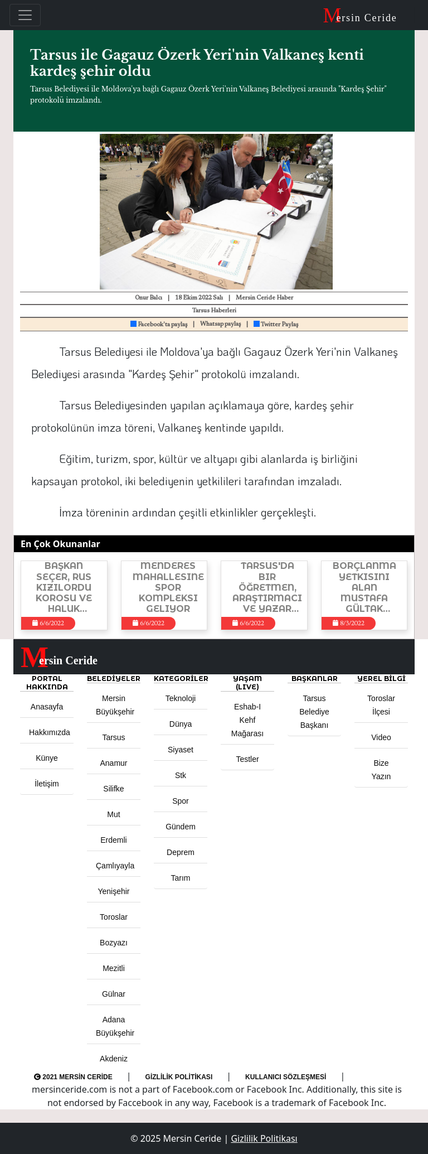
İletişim (47, 783)
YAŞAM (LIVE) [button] (247, 682)
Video (381, 737)
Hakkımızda (49, 732)
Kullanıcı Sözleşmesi (285, 1077)
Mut (113, 814)
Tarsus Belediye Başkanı (314, 712)
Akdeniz (114, 1058)
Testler (247, 759)
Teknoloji (181, 698)
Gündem (181, 826)
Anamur (113, 763)
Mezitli (114, 968)
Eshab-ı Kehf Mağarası (247, 720)
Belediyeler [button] (113, 678)
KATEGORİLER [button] (180, 678)
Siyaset (180, 749)
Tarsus (113, 737)
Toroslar (114, 916)
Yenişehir (113, 891)
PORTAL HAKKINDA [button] (47, 682)
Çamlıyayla (115, 865)
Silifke (113, 788)
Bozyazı (114, 942)
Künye (47, 758)
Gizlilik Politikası (179, 1077)
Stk (180, 775)
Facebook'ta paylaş (158, 325)
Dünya (180, 724)
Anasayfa (47, 706)
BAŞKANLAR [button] (314, 678)
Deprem (180, 852)
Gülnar (113, 993)
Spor (180, 800)
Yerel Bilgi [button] (381, 678)
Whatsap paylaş (220, 324)
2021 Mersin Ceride (73, 1077)
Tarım (181, 877)
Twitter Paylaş (276, 325)
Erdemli (113, 840)
